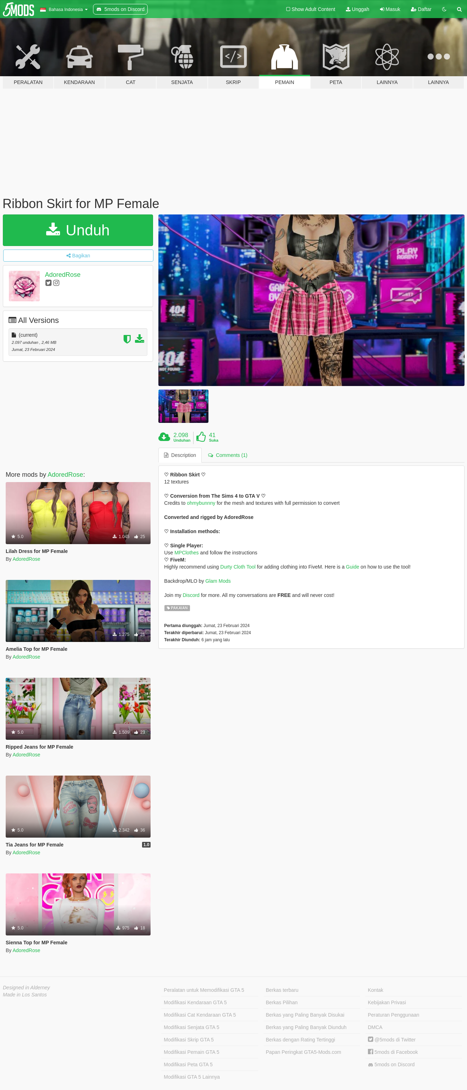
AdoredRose (63, 274)
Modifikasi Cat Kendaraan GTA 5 (200, 1015)
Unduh (77, 230)
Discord (191, 595)
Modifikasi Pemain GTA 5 (191, 1052)
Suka (213, 440)
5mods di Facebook (393, 1052)
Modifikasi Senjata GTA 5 (191, 1027)
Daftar (421, 9)
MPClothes (186, 552)
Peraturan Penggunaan (393, 1015)
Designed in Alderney (26, 987)
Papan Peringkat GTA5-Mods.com (303, 1052)
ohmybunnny (201, 503)
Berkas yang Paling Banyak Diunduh (306, 1027)
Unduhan (182, 440)
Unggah (357, 9)
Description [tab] (180, 455)
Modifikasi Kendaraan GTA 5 (195, 1002)
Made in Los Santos (25, 994)
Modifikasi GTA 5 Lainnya (192, 1077)
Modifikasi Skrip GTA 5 (189, 1040)
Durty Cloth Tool (237, 567)
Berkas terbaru (282, 990)
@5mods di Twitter (392, 1039)
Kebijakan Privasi (387, 1002)
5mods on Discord (391, 1065)
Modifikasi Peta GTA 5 (188, 1064)
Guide (352, 567)
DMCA (375, 1027)
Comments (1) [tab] (227, 455)
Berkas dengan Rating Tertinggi (300, 1040)
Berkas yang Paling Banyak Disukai (305, 1015)
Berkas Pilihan (282, 1002)
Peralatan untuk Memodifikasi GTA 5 (204, 990)
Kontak (376, 990)
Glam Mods (218, 581)
